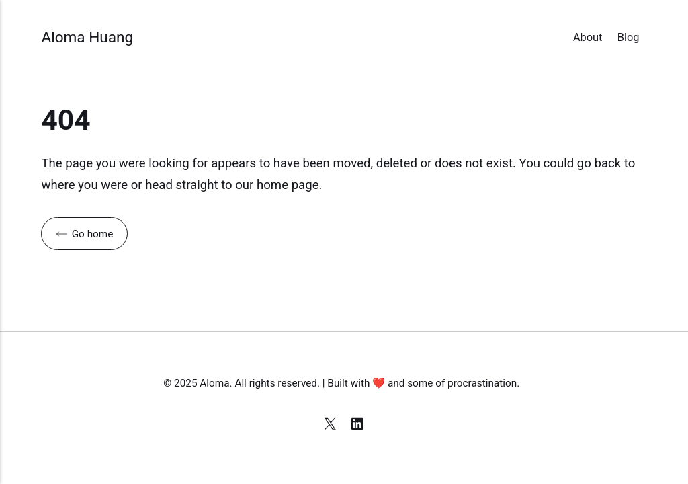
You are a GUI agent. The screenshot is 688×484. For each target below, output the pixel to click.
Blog (628, 37)
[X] (332, 425)
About (588, 37)
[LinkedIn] (357, 425)
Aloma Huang (87, 37)
